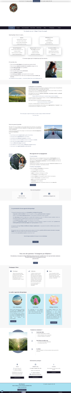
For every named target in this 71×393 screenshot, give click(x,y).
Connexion (60, 392)
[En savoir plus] (35, 307)
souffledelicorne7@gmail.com (36, 374)
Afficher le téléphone (17, 369)
